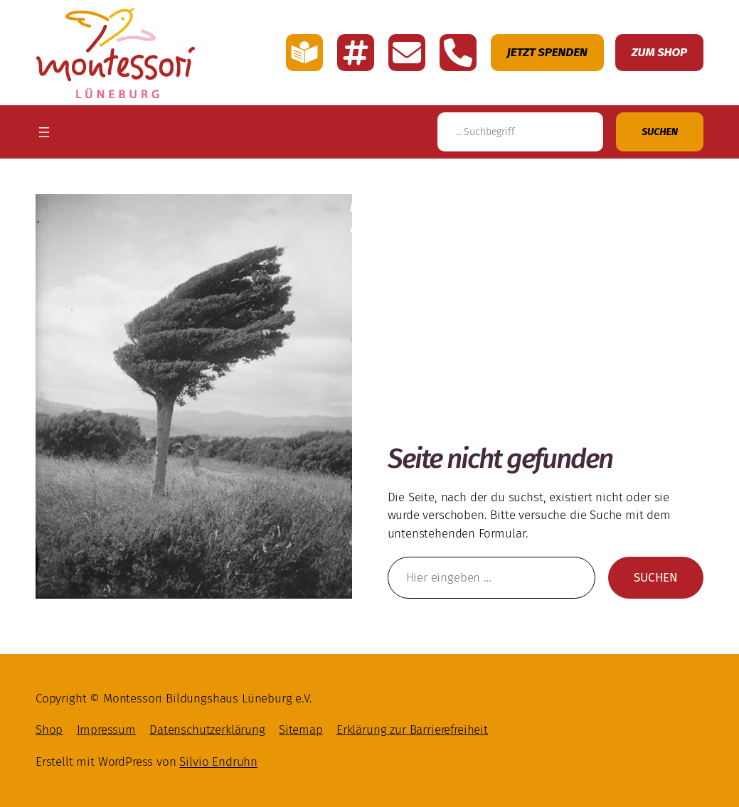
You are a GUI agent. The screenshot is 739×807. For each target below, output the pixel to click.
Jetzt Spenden (547, 52)
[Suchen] (659, 131)
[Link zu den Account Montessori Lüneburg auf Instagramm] (355, 52)
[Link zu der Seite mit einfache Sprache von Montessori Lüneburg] (304, 52)
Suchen (660, 583)
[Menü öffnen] (44, 132)
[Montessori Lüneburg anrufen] (458, 52)
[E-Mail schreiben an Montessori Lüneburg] (406, 52)
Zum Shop (659, 52)
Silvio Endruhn (218, 761)
